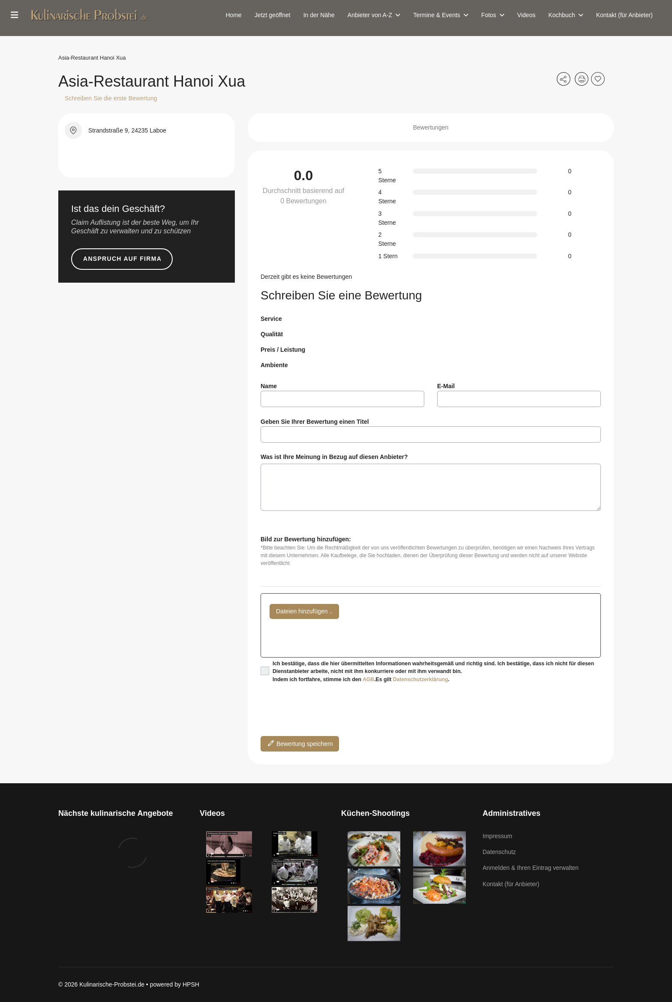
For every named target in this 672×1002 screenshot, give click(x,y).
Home (234, 15)
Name (269, 386)
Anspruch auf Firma (122, 258)
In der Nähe (319, 15)
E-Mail (446, 386)
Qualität (272, 334)
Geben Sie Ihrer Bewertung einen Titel (315, 421)
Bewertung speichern (300, 743)
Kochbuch (561, 15)
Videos (526, 15)
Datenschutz (499, 851)
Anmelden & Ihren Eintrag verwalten (531, 867)
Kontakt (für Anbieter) (624, 15)
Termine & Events (436, 15)
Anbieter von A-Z (370, 15)
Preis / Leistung (283, 349)
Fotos (488, 15)
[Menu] (14, 15)
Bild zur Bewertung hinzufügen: (306, 539)
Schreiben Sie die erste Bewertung (111, 98)
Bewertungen (431, 127)
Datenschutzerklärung (420, 679)
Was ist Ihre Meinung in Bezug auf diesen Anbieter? (334, 456)
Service (271, 318)
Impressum (497, 836)
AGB (368, 679)
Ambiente (274, 365)
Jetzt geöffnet (273, 15)
